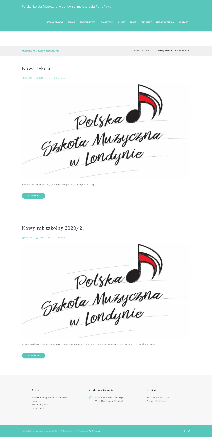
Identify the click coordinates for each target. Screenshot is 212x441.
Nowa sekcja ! (39, 69)
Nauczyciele (100, 22)
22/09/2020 (29, 78)
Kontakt (183, 22)
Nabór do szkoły (163, 22)
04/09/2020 (29, 240)
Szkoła (61, 22)
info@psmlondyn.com (162, 401)
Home (135, 51)
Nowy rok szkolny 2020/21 (55, 230)
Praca (128, 22)
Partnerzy (143, 22)
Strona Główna (42, 22)
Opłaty (116, 22)
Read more (35, 197)
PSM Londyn (48, 78)
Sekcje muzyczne (79, 22)
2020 (147, 51)
